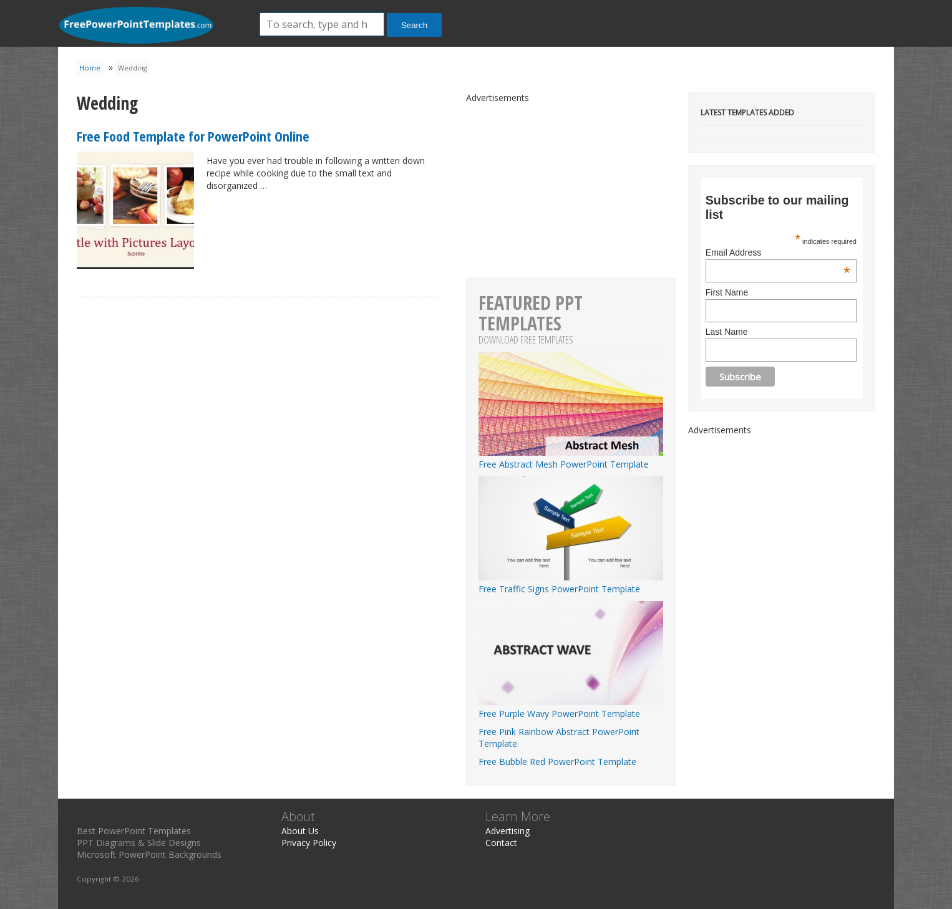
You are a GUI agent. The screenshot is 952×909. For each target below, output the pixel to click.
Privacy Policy (308, 843)
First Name (727, 292)
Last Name (727, 332)
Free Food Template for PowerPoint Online (193, 136)
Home (89, 67)
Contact (501, 843)
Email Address (778, 252)
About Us (300, 831)
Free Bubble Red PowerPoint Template (557, 761)
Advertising (507, 831)
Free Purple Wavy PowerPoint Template (570, 707)
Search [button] (414, 25)
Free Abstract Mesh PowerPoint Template (570, 458)
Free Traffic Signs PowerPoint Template (570, 583)
